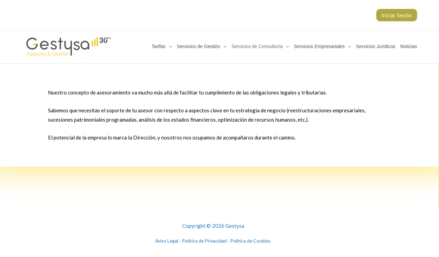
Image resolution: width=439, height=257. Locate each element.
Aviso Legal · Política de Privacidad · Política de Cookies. (213, 238)
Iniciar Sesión (396, 15)
